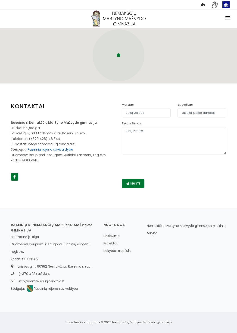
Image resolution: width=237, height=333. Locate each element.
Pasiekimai (111, 236)
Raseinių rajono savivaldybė (50, 149)
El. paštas (185, 104)
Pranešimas (131, 123)
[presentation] (157, 167)
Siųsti (133, 183)
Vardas (128, 104)
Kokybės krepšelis (117, 250)
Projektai (110, 243)
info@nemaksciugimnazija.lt (41, 281)
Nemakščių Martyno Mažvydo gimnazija (142, 322)
